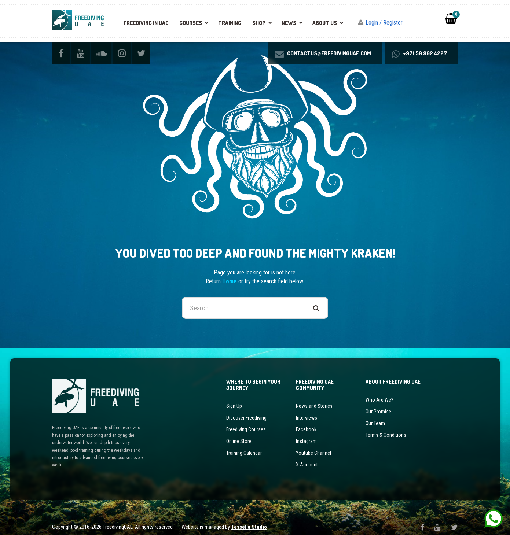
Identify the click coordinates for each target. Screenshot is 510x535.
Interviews (306, 411)
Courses (190, 22)
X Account (307, 458)
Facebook (306, 423)
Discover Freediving (246, 411)
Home (230, 275)
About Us (324, 22)
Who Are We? (379, 393)
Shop (258, 22)
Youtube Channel (313, 446)
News (289, 22)
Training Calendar (244, 446)
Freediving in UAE (146, 22)
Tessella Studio (249, 520)
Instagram (306, 435)
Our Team (375, 417)
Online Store (239, 435)
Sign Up (234, 399)
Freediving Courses (246, 423)
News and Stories (314, 399)
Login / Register (384, 22)
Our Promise (378, 405)
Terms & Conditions (386, 428)
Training (229, 22)
